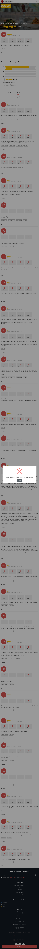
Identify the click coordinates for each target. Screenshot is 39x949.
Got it (19, 480)
